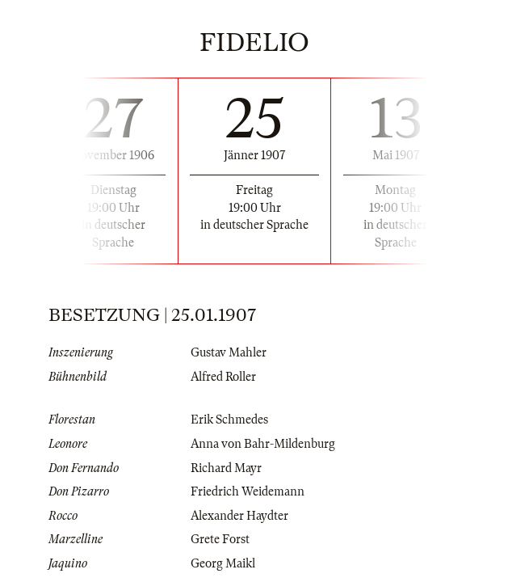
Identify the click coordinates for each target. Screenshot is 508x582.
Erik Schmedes (229, 419)
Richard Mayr (226, 468)
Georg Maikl (223, 563)
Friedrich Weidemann (247, 491)
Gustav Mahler (229, 352)
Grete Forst (220, 539)
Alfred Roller (223, 376)
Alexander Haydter (239, 515)
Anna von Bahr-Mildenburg (263, 443)
